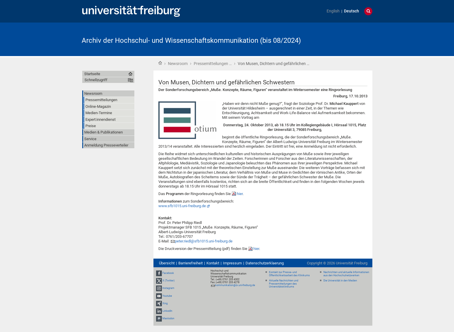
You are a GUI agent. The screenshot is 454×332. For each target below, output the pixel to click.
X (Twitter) (168, 280)
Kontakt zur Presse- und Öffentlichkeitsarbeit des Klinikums (289, 274)
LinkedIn (167, 310)
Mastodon (168, 318)
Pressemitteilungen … (213, 63)
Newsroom (178, 63)
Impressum (232, 263)
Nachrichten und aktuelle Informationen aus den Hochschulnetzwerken (346, 274)
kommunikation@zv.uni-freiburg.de (235, 285)
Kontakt (212, 263)
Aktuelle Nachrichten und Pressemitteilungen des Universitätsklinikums (283, 283)
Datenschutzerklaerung (265, 263)
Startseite (160, 63)
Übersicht (167, 263)
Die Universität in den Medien (340, 280)
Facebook (168, 273)
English (333, 11)
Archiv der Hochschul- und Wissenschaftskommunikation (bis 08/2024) (191, 40)
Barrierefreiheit (190, 263)
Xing (165, 303)
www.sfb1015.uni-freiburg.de (182, 206)
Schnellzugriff (96, 80)
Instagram (168, 288)
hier (240, 194)
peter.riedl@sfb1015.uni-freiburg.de (204, 241)
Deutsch (351, 11)
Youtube (167, 295)
